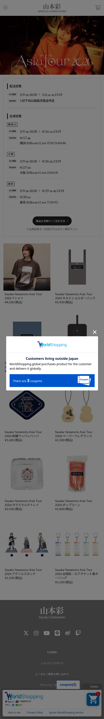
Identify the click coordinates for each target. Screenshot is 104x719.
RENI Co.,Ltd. (51, 710)
